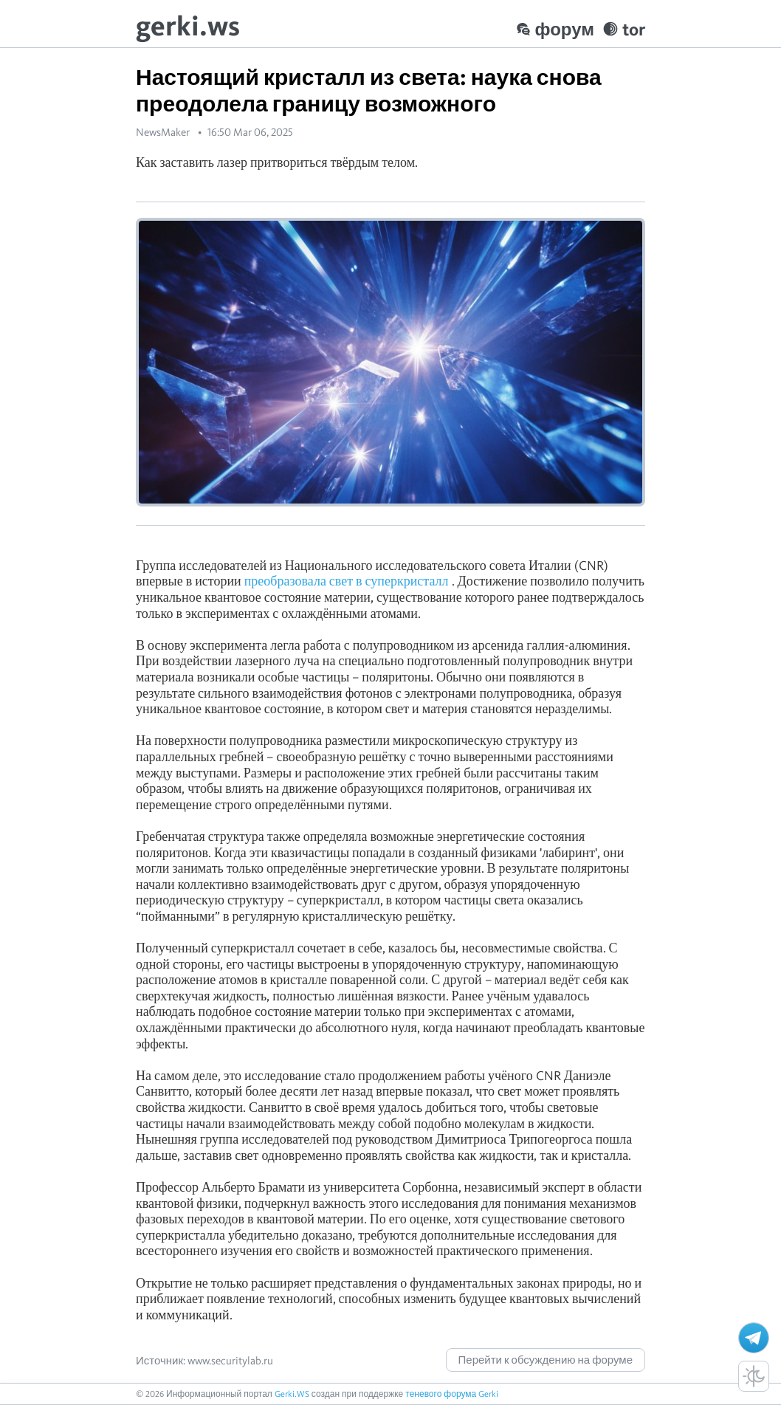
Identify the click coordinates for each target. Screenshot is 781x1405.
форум (555, 29)
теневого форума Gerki (451, 1393)
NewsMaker (163, 132)
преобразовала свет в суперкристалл (346, 580)
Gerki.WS (292, 1393)
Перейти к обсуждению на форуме (545, 1360)
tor (624, 29)
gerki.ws (188, 25)
